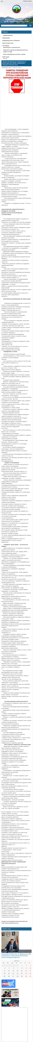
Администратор (16, 67)
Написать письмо (27, 1)
